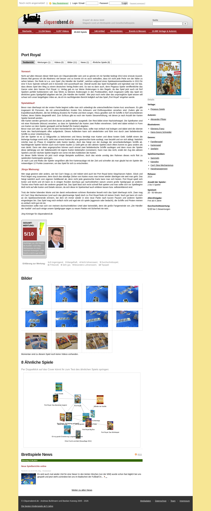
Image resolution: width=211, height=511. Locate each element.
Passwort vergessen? (137, 3)
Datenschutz (160, 501)
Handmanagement (159, 169)
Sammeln (155, 158)
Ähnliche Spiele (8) (101, 62)
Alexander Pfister (158, 119)
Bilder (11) (72, 62)
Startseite (27, 31)
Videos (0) (59, 62)
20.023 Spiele (80, 32)
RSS (140, 454)
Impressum (185, 501)
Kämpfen (155, 162)
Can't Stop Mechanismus (162, 165)
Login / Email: (78, 3)
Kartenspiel (156, 145)
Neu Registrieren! (60, 3)
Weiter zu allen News (82, 490)
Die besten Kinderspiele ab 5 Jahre (37, 506)
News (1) (85, 62)
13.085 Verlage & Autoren (164, 31)
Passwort (104, 3)
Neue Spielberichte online (33, 466)
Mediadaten (145, 501)
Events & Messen (137, 31)
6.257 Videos (62, 31)
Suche (155, 20)
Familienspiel (157, 141)
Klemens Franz (157, 128)
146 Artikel (99, 31)
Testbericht (28, 62)
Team (173, 501)
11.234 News (45, 31)
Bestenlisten (116, 31)
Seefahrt (154, 149)
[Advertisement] (105, 43)
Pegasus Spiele (158, 109)
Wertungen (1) (43, 62)
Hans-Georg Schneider (161, 132)
